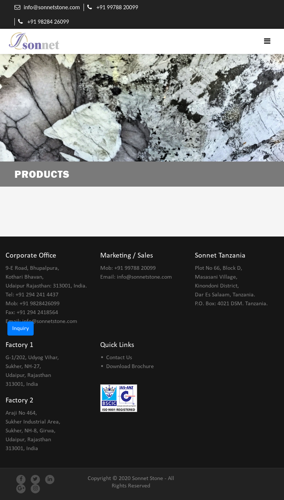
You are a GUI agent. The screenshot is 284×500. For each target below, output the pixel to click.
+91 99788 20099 (117, 7)
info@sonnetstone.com (52, 7)
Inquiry (20, 328)
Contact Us (119, 358)
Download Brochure (130, 367)
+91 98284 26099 (48, 21)
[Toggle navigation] (267, 41)
